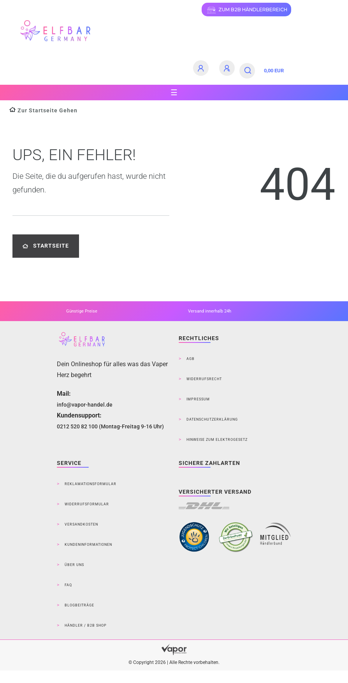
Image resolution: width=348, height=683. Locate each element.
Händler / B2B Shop (86, 625)
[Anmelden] (202, 68)
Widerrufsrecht (204, 379)
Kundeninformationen (88, 545)
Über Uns (74, 565)
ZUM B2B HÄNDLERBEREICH (246, 10)
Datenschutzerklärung (212, 419)
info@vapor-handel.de (84, 405)
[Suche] (248, 71)
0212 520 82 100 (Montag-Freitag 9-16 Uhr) (110, 426)
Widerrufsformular (87, 504)
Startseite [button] (46, 246)
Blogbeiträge (79, 605)
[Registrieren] (228, 68)
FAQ (68, 585)
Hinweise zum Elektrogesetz (217, 440)
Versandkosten (81, 524)
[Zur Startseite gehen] (43, 110)
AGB (190, 359)
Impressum (198, 399)
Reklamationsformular (90, 484)
